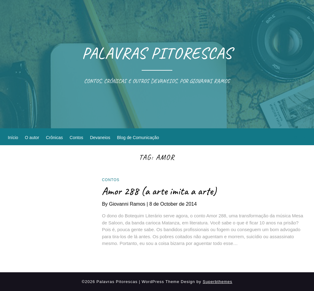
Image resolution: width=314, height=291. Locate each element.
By (125, 204)
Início (13, 137)
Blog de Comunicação (138, 137)
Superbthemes (217, 281)
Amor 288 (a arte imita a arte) (159, 191)
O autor (32, 137)
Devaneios (100, 137)
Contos (76, 137)
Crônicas (54, 137)
